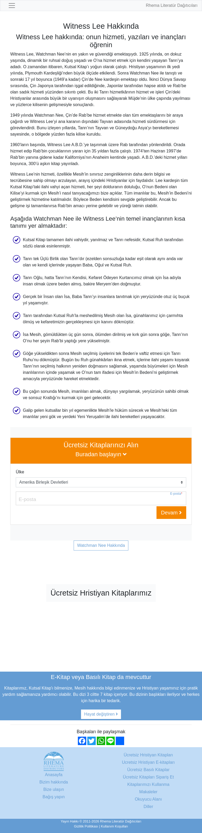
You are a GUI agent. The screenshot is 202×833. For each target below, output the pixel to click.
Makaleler (148, 792)
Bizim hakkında (53, 782)
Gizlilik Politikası (86, 826)
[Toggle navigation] (11, 5)
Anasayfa (54, 774)
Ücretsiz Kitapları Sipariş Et (148, 777)
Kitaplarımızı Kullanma (148, 784)
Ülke (20, 472)
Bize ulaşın (53, 789)
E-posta (176, 494)
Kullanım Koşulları (114, 826)
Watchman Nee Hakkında (101, 545)
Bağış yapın (54, 797)
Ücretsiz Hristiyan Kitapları (148, 755)
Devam (171, 512)
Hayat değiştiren (101, 714)
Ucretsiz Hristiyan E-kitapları (148, 762)
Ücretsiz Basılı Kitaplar (148, 769)
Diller (148, 806)
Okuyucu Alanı (148, 799)
